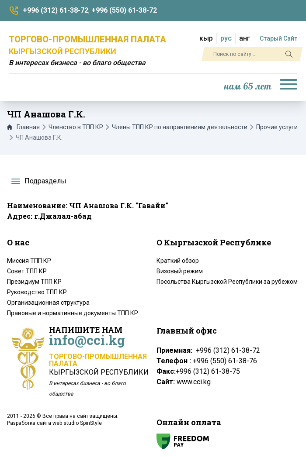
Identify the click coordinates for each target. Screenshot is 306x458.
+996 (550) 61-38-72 (124, 10)
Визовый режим (179, 271)
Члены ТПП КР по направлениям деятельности (179, 127)
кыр (206, 38)
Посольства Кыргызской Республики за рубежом (227, 281)
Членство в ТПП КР (76, 127)
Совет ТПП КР (27, 271)
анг (244, 38)
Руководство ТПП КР (37, 292)
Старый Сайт (278, 38)
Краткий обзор (177, 260)
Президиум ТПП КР (34, 281)
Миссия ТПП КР (29, 260)
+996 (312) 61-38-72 (55, 10)
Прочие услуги (277, 127)
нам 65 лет (247, 86)
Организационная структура (48, 302)
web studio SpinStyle (77, 423)
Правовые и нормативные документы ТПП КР (72, 313)
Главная (23, 127)
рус (226, 38)
